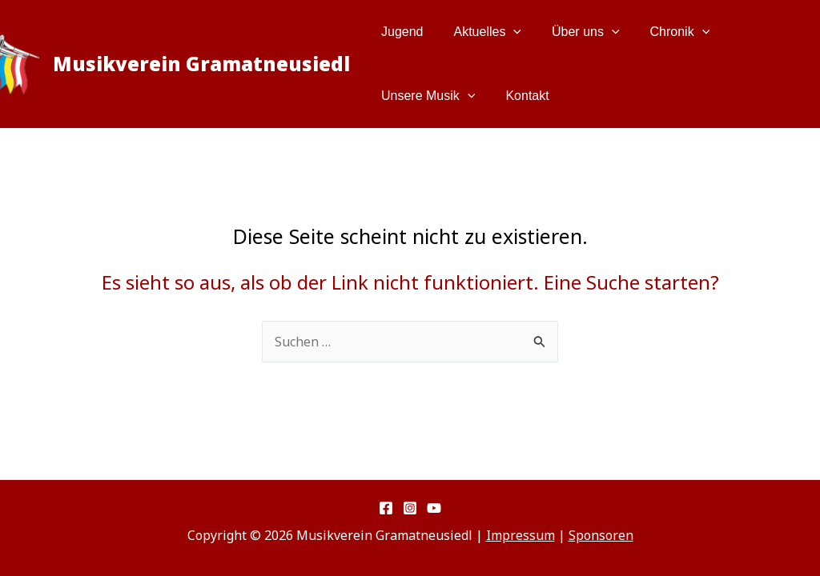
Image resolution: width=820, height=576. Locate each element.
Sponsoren (601, 535)
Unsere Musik (425, 96)
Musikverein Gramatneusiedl (201, 63)
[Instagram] (410, 508)
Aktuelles (481, 32)
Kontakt (519, 95)
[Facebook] (386, 508)
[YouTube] (434, 508)
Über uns (574, 32)
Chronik (663, 32)
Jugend (400, 31)
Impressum (520, 535)
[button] (506, 32)
